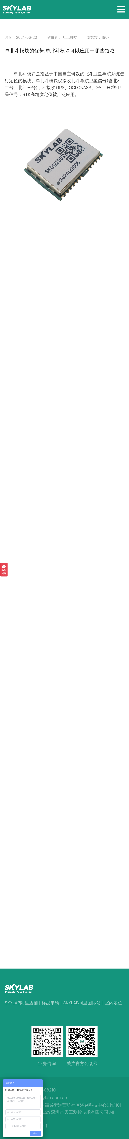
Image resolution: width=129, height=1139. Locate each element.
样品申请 (50, 1003)
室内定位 (113, 1003)
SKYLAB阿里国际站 (82, 1003)
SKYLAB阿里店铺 (21, 1003)
